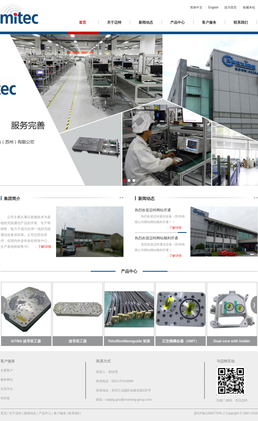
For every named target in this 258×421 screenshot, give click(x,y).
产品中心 (177, 22)
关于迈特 (114, 22)
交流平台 (7, 389)
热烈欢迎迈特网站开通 (153, 210)
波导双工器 (78, 341)
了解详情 (44, 247)
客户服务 (209, 22)
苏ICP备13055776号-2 (209, 413)
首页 (82, 22)
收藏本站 (249, 7)
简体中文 (196, 7)
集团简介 (12, 198)
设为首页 (230, 7)
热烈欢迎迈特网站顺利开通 (156, 238)
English (213, 7)
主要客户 (7, 370)
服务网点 (7, 379)
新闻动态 (146, 22)
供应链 (5, 398)
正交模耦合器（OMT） (180, 341)
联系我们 (241, 22)
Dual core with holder (231, 341)
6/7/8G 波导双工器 (26, 341)
